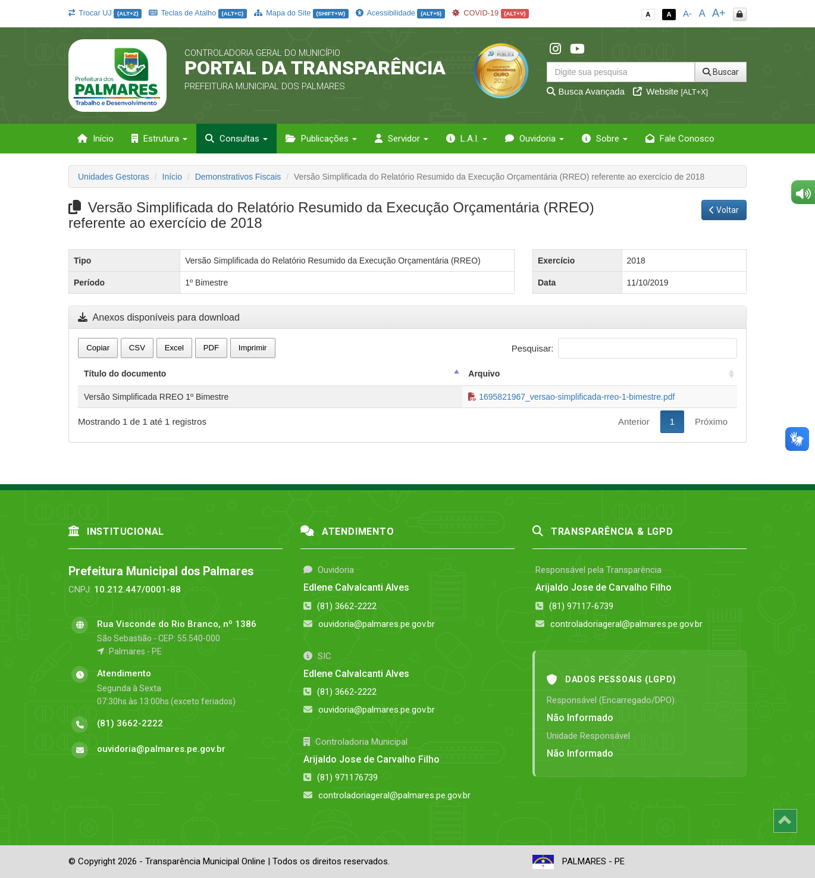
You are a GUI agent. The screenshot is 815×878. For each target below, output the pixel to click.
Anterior (634, 421)
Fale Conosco (679, 138)
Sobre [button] (605, 138)
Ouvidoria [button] (534, 138)
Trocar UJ (105, 12)
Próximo (711, 421)
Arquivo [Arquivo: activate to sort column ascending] (484, 373)
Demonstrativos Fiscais (238, 176)
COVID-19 (490, 12)
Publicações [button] (321, 138)
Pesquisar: (624, 348)
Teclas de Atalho (198, 12)
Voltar (724, 210)
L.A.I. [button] (466, 138)
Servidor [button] (401, 138)
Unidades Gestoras (113, 176)
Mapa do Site (301, 12)
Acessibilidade (400, 12)
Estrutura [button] (159, 138)
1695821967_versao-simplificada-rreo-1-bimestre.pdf (571, 397)
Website (670, 91)
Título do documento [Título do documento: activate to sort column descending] (125, 373)
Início (95, 138)
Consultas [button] (236, 138)
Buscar (721, 72)
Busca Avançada (586, 91)
